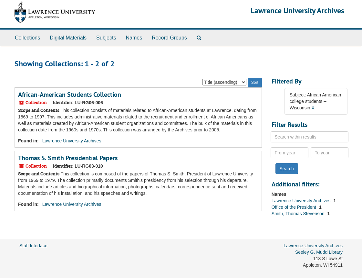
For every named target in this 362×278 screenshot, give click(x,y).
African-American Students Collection (69, 94)
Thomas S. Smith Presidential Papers (68, 158)
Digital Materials (68, 37)
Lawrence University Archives (297, 11)
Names (134, 37)
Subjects (106, 37)
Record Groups (169, 37)
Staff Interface (33, 245)
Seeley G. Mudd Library (319, 252)
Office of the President (294, 207)
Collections (27, 37)
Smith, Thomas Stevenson (299, 213)
